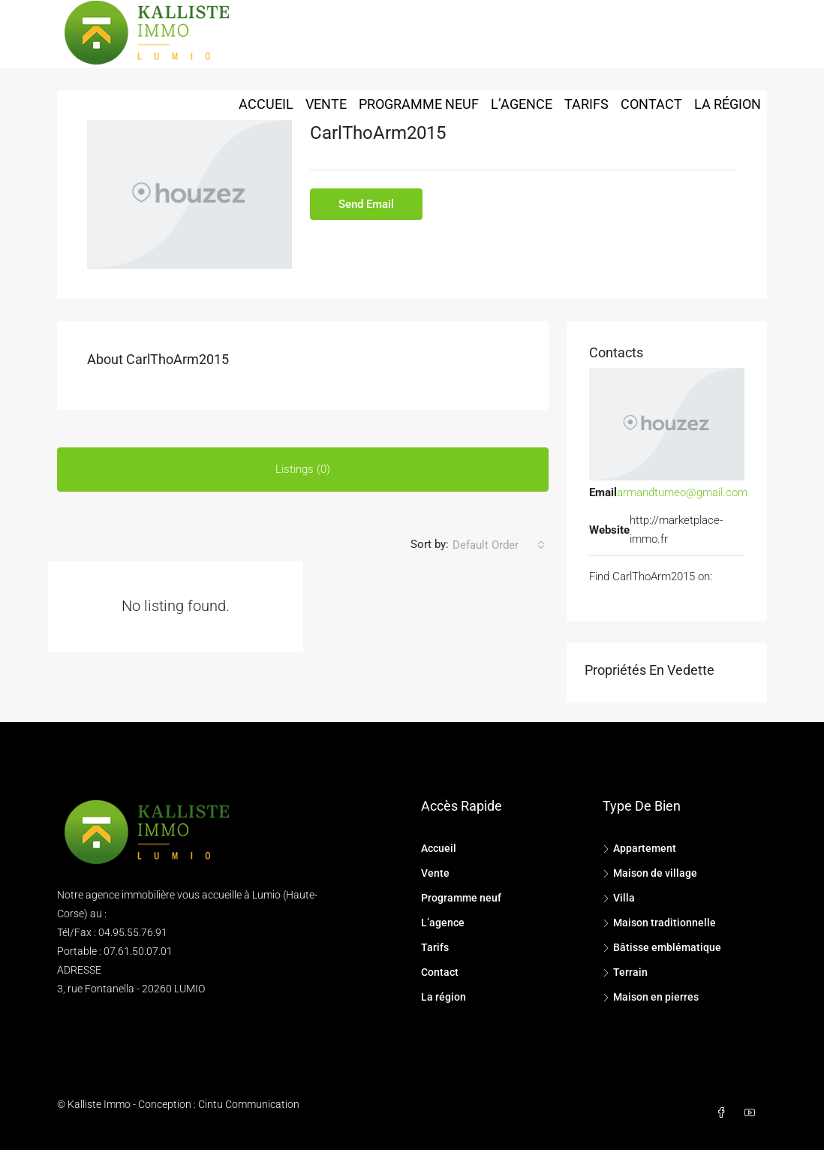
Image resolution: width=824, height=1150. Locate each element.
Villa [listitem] (619, 898)
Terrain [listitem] (625, 972)
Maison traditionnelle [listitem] (659, 923)
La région (727, 104)
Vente (326, 104)
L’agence (521, 104)
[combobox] (498, 545)
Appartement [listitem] (639, 848)
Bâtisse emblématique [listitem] (662, 947)
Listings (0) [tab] (302, 469)
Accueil (266, 104)
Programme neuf (419, 104)
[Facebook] (724, 1113)
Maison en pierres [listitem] (651, 997)
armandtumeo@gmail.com (682, 492)
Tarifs (586, 104)
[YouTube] (752, 1113)
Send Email (366, 204)
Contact (651, 104)
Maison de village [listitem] (650, 873)
